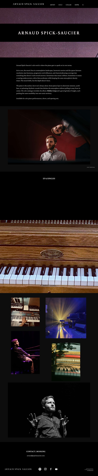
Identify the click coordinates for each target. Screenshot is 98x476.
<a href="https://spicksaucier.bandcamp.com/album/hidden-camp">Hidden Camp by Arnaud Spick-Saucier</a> (84, 199)
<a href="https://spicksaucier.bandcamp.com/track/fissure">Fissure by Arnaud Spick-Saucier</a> (38, 198)
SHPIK (77, 5)
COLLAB (68, 5)
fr (83, 5)
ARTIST (52, 5)
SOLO (60, 5)
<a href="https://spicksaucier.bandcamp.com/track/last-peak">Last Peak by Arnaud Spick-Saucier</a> (15, 198)
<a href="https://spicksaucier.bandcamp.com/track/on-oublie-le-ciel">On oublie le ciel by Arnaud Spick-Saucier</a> (61, 198)
